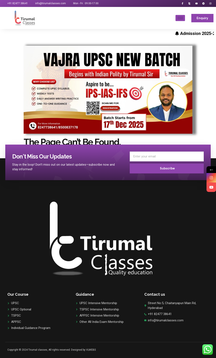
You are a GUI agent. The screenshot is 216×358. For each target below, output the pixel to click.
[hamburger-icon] (180, 18)
